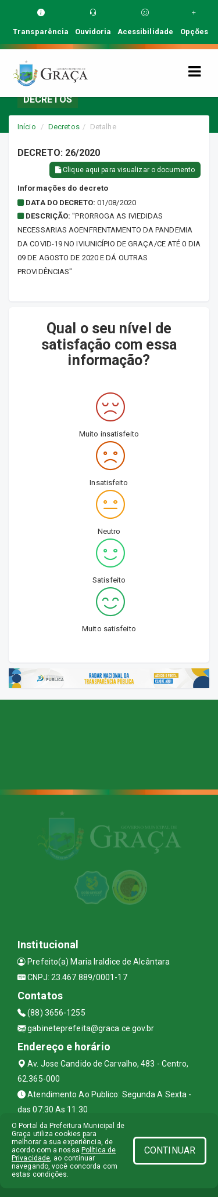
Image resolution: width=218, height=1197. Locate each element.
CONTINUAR (169, 1150)
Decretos (64, 126)
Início (26, 126)
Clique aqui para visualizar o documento (125, 170)
